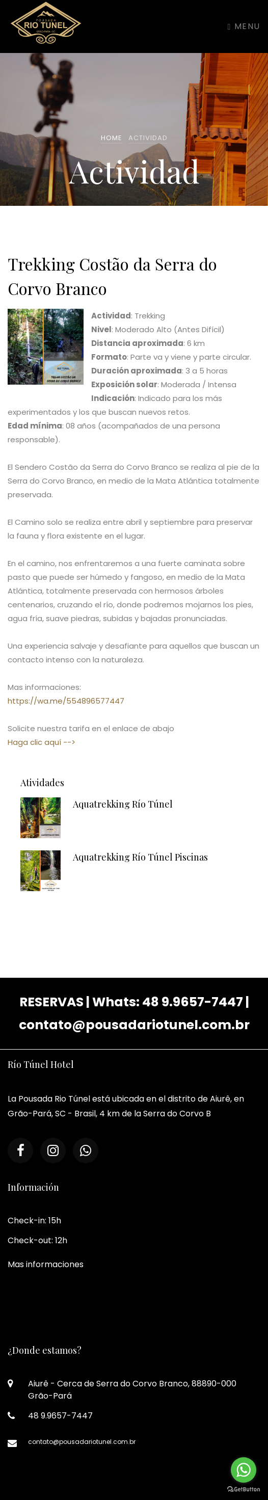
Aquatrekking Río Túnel (123, 805)
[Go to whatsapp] (243, 1470)
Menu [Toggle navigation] (244, 26)
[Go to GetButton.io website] (243, 1489)
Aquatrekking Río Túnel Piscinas (140, 858)
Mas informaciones (46, 1264)
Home (111, 138)
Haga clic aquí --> (41, 742)
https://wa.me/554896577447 (66, 700)
